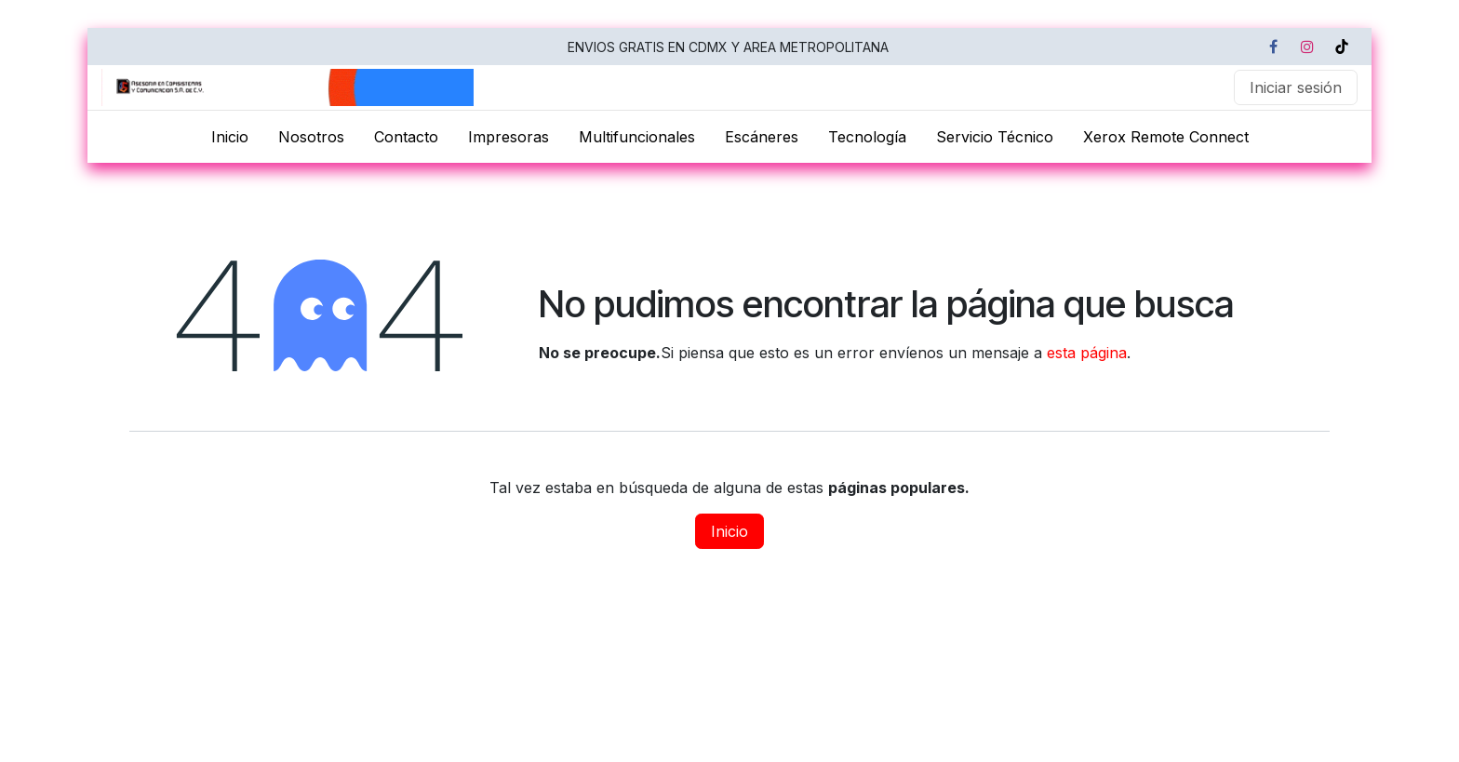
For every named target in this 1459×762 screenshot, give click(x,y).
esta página (1087, 352)
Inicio (729, 531)
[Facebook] (1273, 46)
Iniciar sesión (1296, 87)
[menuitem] (229, 136)
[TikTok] (1342, 46)
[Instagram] (1307, 46)
